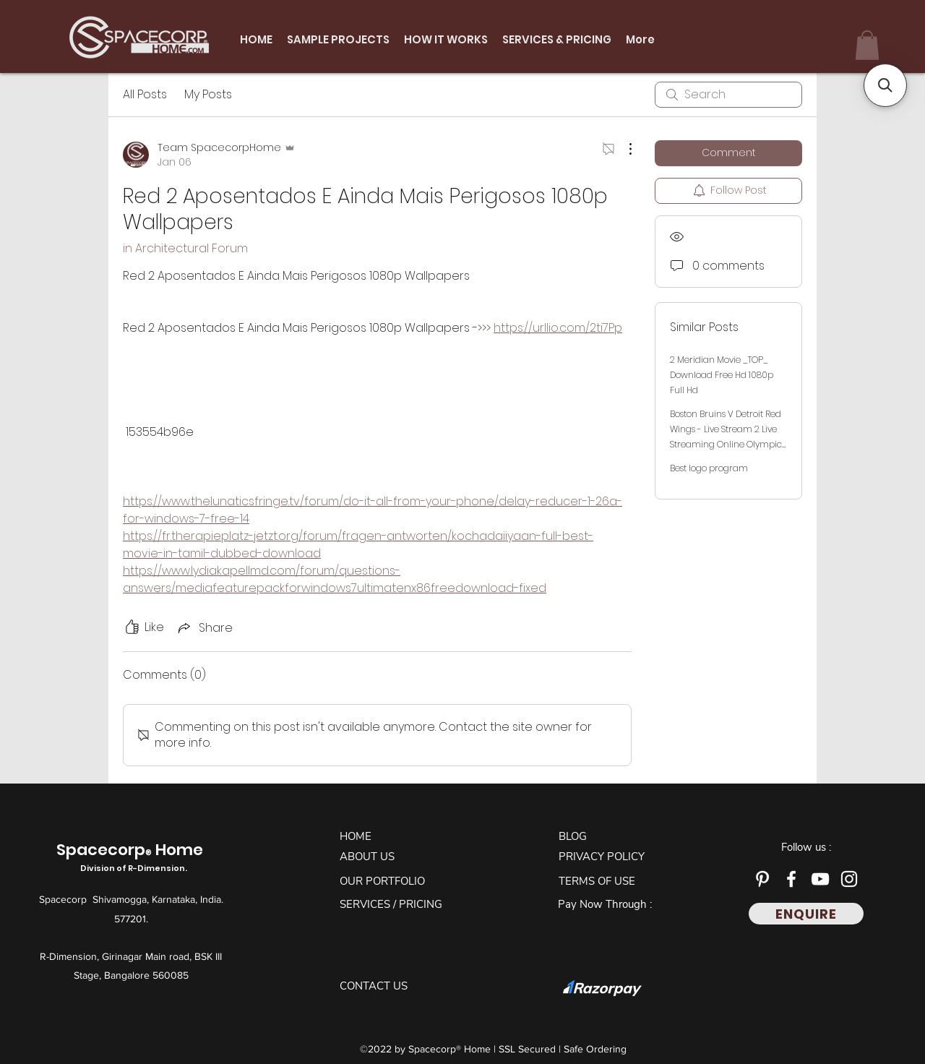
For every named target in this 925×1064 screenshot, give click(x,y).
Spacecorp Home (131, 857)
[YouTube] (820, 879)
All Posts (145, 94)
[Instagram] (849, 879)
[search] (728, 95)
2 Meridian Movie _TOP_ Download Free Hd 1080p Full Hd (721, 374)
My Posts (208, 94)
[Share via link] (204, 628)
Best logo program (709, 468)
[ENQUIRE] (806, 913)
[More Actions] (623, 149)
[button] (867, 45)
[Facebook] (791, 879)
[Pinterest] (762, 879)
